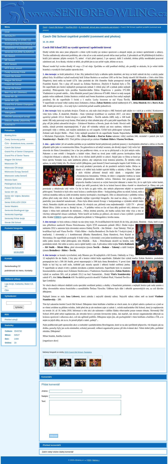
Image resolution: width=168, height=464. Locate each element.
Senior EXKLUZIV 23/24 (15, 202)
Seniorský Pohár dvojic (15, 218)
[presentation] (103, 424)
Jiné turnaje (10, 108)
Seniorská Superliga (14, 214)
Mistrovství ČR (11, 163)
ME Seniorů (10, 60)
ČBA (7, 290)
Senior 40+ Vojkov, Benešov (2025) (17, 197)
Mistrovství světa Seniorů (16, 176)
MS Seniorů (10, 56)
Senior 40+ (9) (11, 96)
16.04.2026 (19, 252)
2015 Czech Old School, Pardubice (78, 352)
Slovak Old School (13, 88)
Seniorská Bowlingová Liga (17, 210)
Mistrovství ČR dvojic (14, 168)
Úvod (7, 32)
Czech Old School (13, 76)
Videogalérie (10, 112)
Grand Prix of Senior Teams (17, 155)
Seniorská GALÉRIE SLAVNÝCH (19, 52)
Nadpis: (45, 396)
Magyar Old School (13, 80)
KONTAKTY (10, 125)
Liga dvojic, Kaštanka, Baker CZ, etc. (19, 285)
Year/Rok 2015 (71, 27)
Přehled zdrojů (11, 319)
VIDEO (57, 217)
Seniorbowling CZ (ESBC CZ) (18, 40)
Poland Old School (13, 84)
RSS (89, 460)
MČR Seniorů (11, 64)
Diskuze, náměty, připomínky (17, 120)
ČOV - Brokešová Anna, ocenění (19, 143)
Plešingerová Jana (13, 184)
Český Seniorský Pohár (15, 72)
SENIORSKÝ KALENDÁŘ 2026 (19, 48)
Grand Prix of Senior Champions (19, 104)
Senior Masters (11, 206)
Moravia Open (11, 180)
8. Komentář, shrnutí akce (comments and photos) (99, 27)
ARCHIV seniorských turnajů (17, 116)
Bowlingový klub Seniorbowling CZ (20, 44)
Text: (44, 401)
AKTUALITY (10, 36)
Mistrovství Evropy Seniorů (16, 172)
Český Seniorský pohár (15, 139)
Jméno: (45, 391)
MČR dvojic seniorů (13, 68)
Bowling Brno (10, 135)
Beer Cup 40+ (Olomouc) (16, 92)
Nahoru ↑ (96, 460)
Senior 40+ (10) (12, 100)
